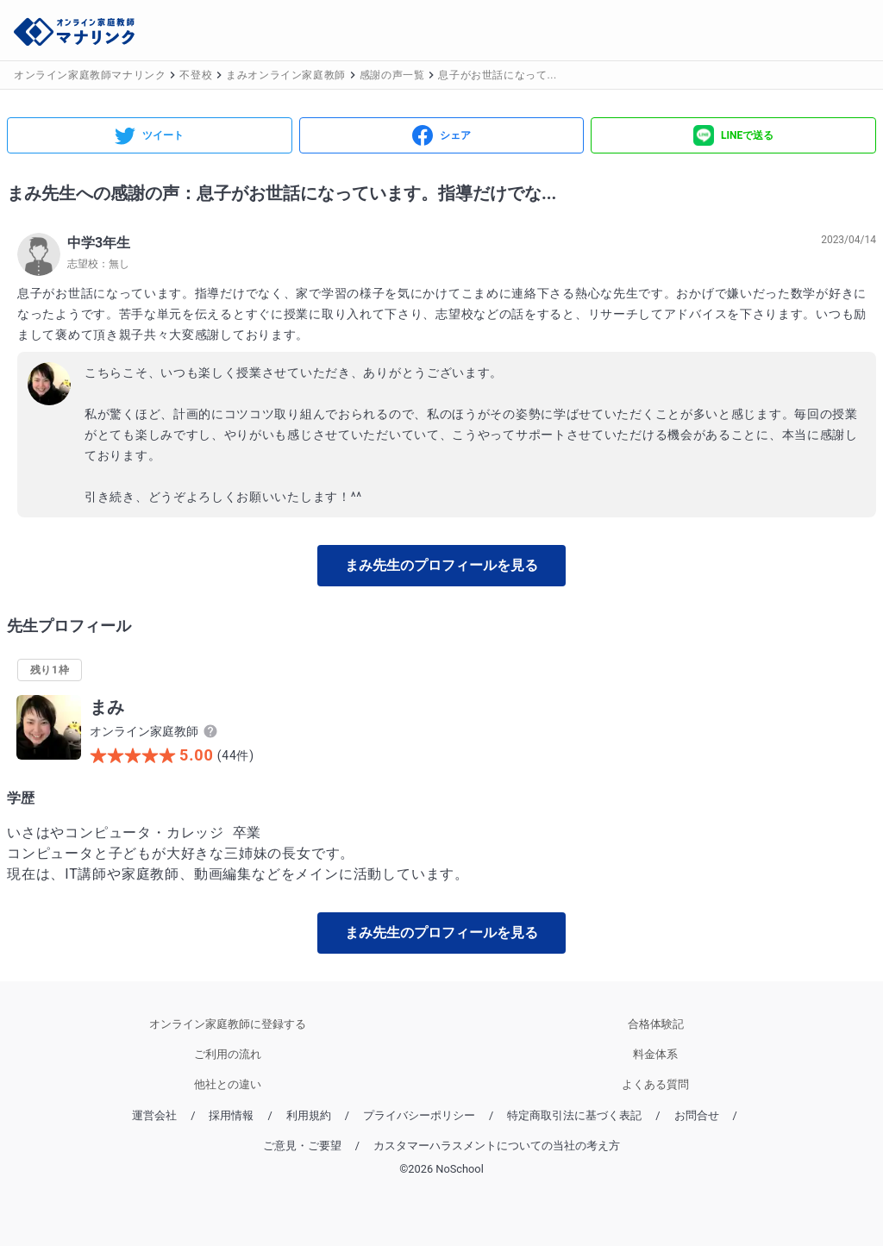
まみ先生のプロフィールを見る (441, 565)
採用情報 (231, 1115)
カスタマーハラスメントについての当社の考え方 (496, 1145)
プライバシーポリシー (419, 1115)
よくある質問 (655, 1084)
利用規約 (308, 1115)
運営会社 (154, 1115)
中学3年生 (98, 243)
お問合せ (696, 1115)
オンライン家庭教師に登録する (227, 1023)
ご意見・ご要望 (302, 1145)
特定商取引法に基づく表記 (574, 1115)
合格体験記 (656, 1023)
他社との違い (227, 1084)
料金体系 (655, 1054)
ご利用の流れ (227, 1054)
